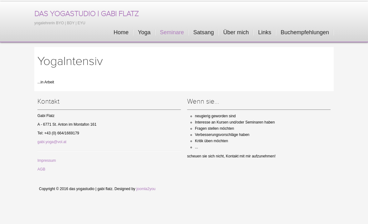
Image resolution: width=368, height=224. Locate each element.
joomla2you (145, 189)
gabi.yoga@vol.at (51, 142)
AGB (41, 169)
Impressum (46, 160)
